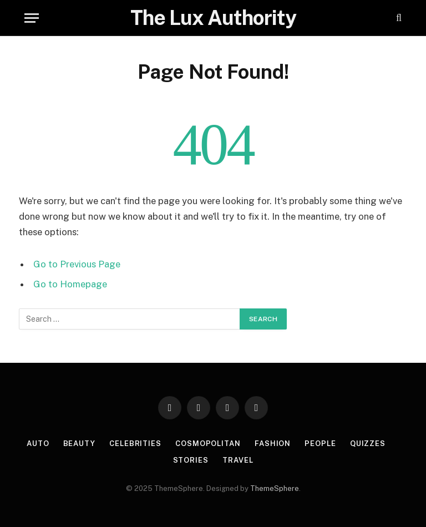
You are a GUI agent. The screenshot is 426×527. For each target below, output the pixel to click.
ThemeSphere (274, 488)
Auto (38, 443)
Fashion (273, 443)
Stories (191, 460)
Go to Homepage (70, 284)
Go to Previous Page (76, 264)
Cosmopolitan (208, 443)
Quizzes (368, 443)
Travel (237, 460)
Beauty (79, 443)
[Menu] (31, 18)
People (320, 443)
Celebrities (135, 443)
